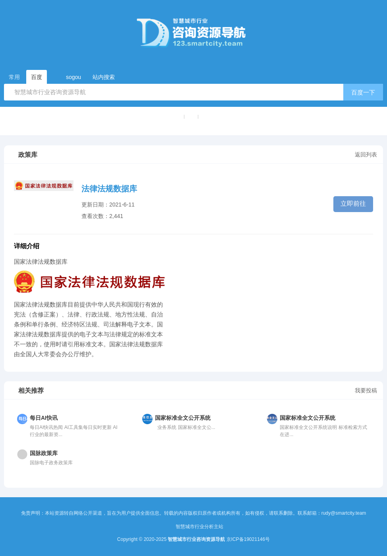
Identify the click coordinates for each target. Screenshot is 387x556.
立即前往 (353, 203)
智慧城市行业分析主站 (199, 526)
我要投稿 (366, 390)
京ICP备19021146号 (248, 539)
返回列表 (366, 154)
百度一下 (363, 92)
